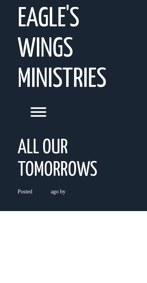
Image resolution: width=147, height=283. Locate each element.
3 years (41, 192)
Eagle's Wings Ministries (62, 49)
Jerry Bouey (80, 192)
